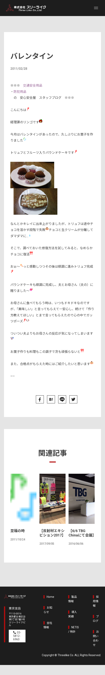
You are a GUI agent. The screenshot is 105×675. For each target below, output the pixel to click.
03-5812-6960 (17, 636)
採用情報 (96, 601)
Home (50, 596)
